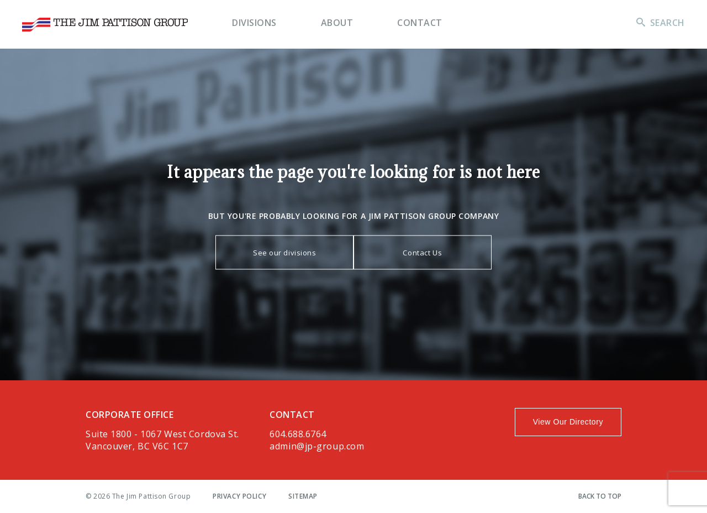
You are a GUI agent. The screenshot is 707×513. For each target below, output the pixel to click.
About (337, 23)
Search (667, 23)
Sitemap (303, 496)
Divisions (254, 23)
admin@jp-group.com (317, 446)
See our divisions (284, 252)
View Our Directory (568, 421)
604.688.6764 (298, 434)
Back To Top (599, 496)
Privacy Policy (239, 496)
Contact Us (422, 252)
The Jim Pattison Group (105, 25)
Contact (419, 23)
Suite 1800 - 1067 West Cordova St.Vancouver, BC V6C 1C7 (162, 440)
